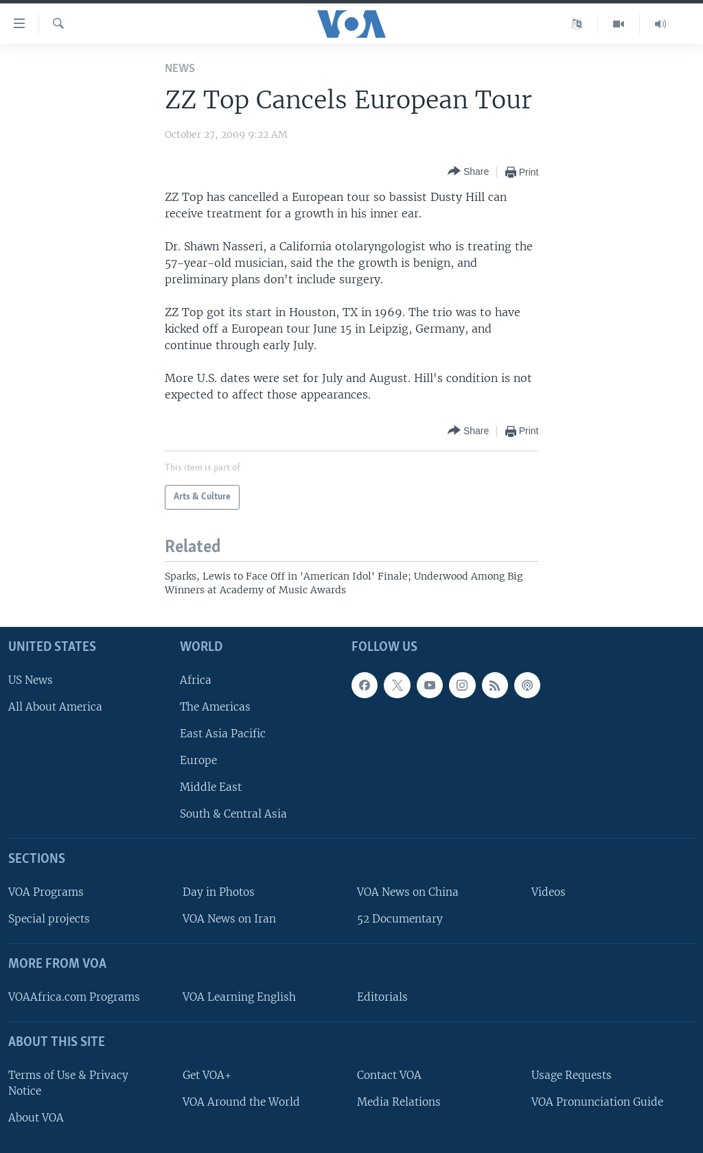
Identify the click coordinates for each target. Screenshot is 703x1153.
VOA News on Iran (229, 918)
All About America (55, 706)
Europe (198, 760)
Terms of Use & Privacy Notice (68, 1083)
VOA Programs (46, 892)
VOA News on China (408, 892)
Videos (548, 892)
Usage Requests (571, 1075)
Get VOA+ (207, 1075)
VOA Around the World (241, 1101)
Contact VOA (389, 1075)
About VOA (36, 1117)
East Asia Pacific (223, 733)
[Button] (468, 172)
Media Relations (399, 1101)
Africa (195, 680)
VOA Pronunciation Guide (597, 1101)
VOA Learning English (239, 996)
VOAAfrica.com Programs (74, 996)
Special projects (49, 918)
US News (30, 680)
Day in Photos (219, 892)
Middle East (211, 787)
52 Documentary (400, 918)
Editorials (382, 996)
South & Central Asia (233, 814)
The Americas (215, 706)
